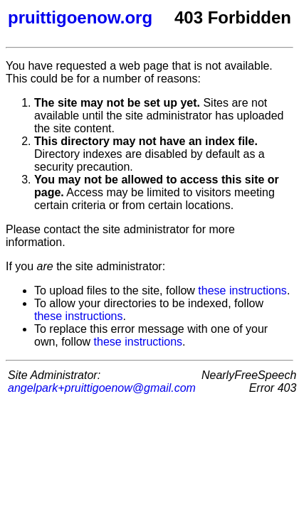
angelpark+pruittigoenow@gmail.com (102, 388)
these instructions (242, 290)
